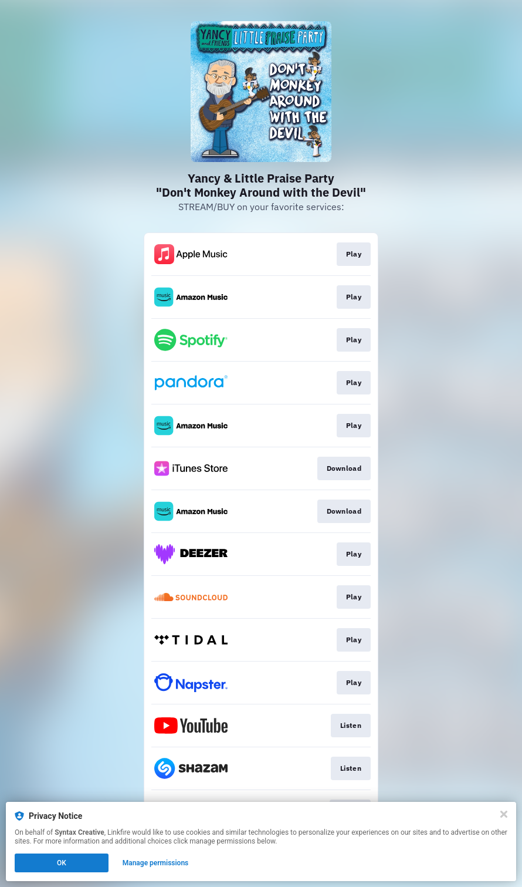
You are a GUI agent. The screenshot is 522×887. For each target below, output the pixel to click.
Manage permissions (156, 863)
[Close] (503, 814)
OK (61, 863)
